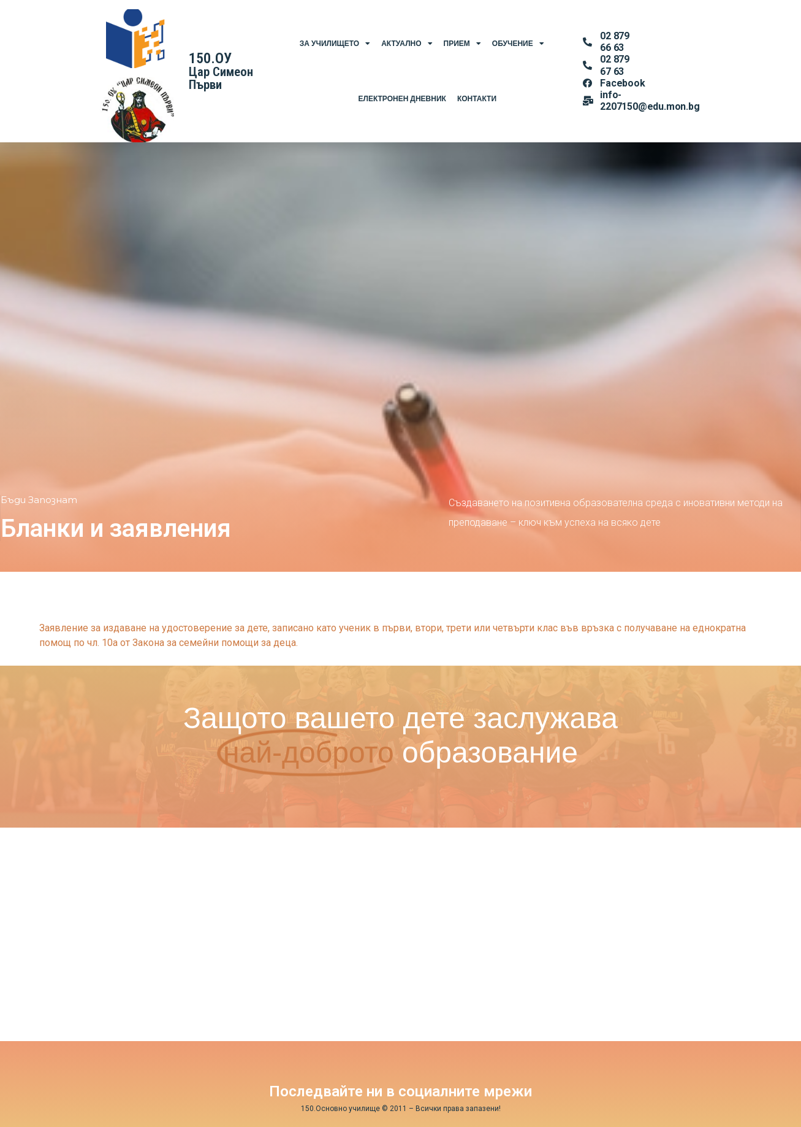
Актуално (406, 43)
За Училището (335, 43)
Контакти (476, 98)
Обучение (518, 43)
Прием (462, 43)
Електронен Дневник (402, 98)
